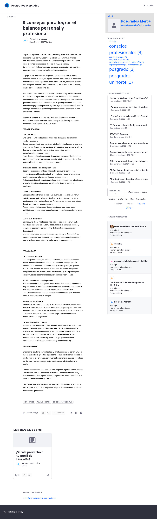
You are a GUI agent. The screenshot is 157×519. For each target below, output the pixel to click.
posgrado (122, 69)
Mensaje (59, 412)
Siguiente (141, 204)
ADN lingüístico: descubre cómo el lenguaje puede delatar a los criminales (129, 179)
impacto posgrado (117, 65)
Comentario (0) (30, 412)
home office (29, 402)
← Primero (118, 204)
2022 (112, 41)
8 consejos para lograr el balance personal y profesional (129, 152)
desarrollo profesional (119, 59)
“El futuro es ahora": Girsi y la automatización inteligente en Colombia (129, 125)
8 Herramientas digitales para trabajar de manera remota (129, 161)
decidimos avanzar (118, 57)
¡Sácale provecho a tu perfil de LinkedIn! (29, 455)
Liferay (20, 512)
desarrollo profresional (119, 62)
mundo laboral (135, 65)
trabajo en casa (43, 402)
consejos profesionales (62, 402)
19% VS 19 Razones (119, 134)
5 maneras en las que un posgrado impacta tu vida (129, 143)
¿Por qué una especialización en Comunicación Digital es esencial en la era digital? (129, 116)
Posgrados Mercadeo (38, 39)
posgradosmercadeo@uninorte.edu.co (136, 25)
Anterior (130, 204)
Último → (129, 208)
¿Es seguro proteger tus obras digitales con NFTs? (129, 107)
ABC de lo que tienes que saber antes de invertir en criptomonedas (129, 170)
